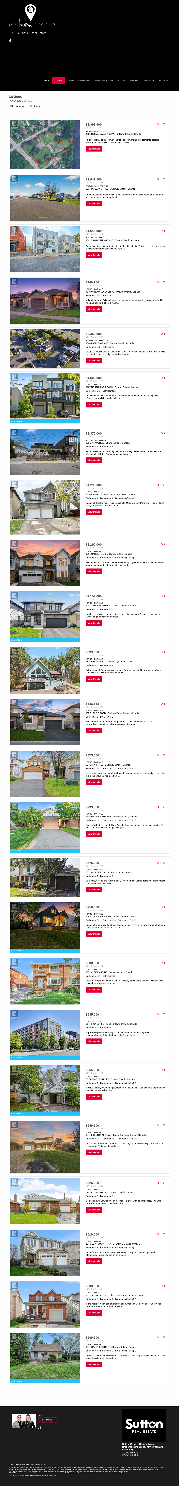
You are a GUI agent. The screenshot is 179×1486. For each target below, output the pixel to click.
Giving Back (148, 81)
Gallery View (16, 106)
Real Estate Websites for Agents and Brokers (43, 1475)
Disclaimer (24, 1464)
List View (35, 106)
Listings (58, 81)
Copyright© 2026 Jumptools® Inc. (19, 1475)
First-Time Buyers (104, 81)
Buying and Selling (128, 81)
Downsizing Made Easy (78, 81)
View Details (94, 148)
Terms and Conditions (37, 1464)
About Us (163, 81)
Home (47, 81)
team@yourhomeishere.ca (47, 1418)
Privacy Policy (14, 1464)
